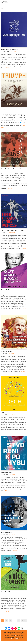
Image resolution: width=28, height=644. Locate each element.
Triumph (3, 109)
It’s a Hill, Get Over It (7, 592)
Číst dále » (6, 67)
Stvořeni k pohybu (6, 472)
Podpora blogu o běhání (12, 638)
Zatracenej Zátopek (6, 351)
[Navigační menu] (25, 2)
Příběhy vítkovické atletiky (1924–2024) (12, 230)
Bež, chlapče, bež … (6, 532)
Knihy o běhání (13, 51)
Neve (14, 642)
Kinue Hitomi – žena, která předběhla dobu (13, 168)
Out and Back (5, 290)
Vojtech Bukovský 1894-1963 (9, 49)
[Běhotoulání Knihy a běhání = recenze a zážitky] (5, 2)
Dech (2, 412)
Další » (24, 620)
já (15, 635)
